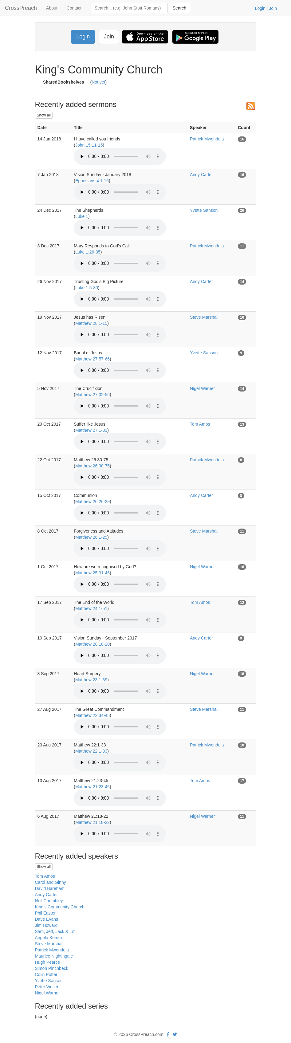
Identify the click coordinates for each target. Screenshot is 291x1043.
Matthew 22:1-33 (91, 751)
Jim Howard (46, 925)
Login (260, 8)
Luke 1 (81, 216)
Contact (74, 8)
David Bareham (50, 888)
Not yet (98, 82)
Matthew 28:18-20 (92, 644)
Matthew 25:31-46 (92, 572)
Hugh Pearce (47, 962)
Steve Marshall (204, 317)
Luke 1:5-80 (86, 287)
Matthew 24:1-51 (91, 608)
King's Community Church (60, 906)
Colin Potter (46, 974)
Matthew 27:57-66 (92, 358)
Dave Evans (46, 919)
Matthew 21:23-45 (92, 786)
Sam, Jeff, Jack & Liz (55, 931)
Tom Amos (200, 424)
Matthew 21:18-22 (92, 822)
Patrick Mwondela (207, 138)
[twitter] (175, 1034)
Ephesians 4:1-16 (92, 180)
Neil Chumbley (49, 900)
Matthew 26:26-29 (92, 501)
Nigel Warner (202, 388)
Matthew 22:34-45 (92, 715)
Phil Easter (45, 913)
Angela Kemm (48, 937)
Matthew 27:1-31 (91, 430)
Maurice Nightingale (54, 956)
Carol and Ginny (50, 882)
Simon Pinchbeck (51, 968)
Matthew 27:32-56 (92, 394)
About (51, 8)
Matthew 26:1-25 (91, 537)
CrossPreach (21, 8)
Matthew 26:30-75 (92, 465)
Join (273, 8)
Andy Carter (201, 174)
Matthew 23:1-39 (91, 679)
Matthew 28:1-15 (91, 323)
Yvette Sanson (204, 210)
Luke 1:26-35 (87, 252)
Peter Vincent (48, 986)
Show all (44, 115)
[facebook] (168, 1034)
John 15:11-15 (89, 145)
